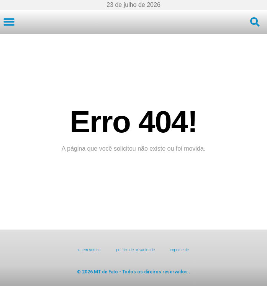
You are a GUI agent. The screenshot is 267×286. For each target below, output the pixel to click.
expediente (179, 250)
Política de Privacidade (135, 250)
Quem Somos (89, 250)
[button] (9, 22)
